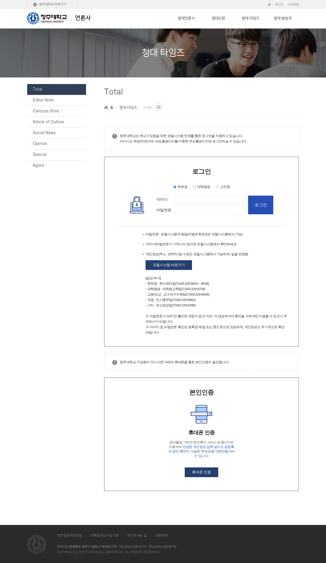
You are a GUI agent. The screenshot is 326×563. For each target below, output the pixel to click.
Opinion (40, 144)
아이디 (162, 199)
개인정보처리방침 (69, 535)
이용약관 (161, 535)
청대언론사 (186, 18)
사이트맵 (293, 4)
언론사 (59, 18)
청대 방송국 (283, 18)
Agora (38, 165)
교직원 (225, 187)
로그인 (279, 4)
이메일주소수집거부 (104, 535)
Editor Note (43, 100)
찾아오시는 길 (137, 535)
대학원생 (203, 187)
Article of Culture (48, 122)
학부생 (182, 187)
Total (37, 89)
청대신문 (218, 18)
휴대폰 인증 (201, 472)
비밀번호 (163, 210)
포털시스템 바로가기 (169, 265)
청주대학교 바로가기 (52, 4)
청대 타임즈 (250, 18)
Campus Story (46, 111)
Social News (44, 133)
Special (40, 154)
